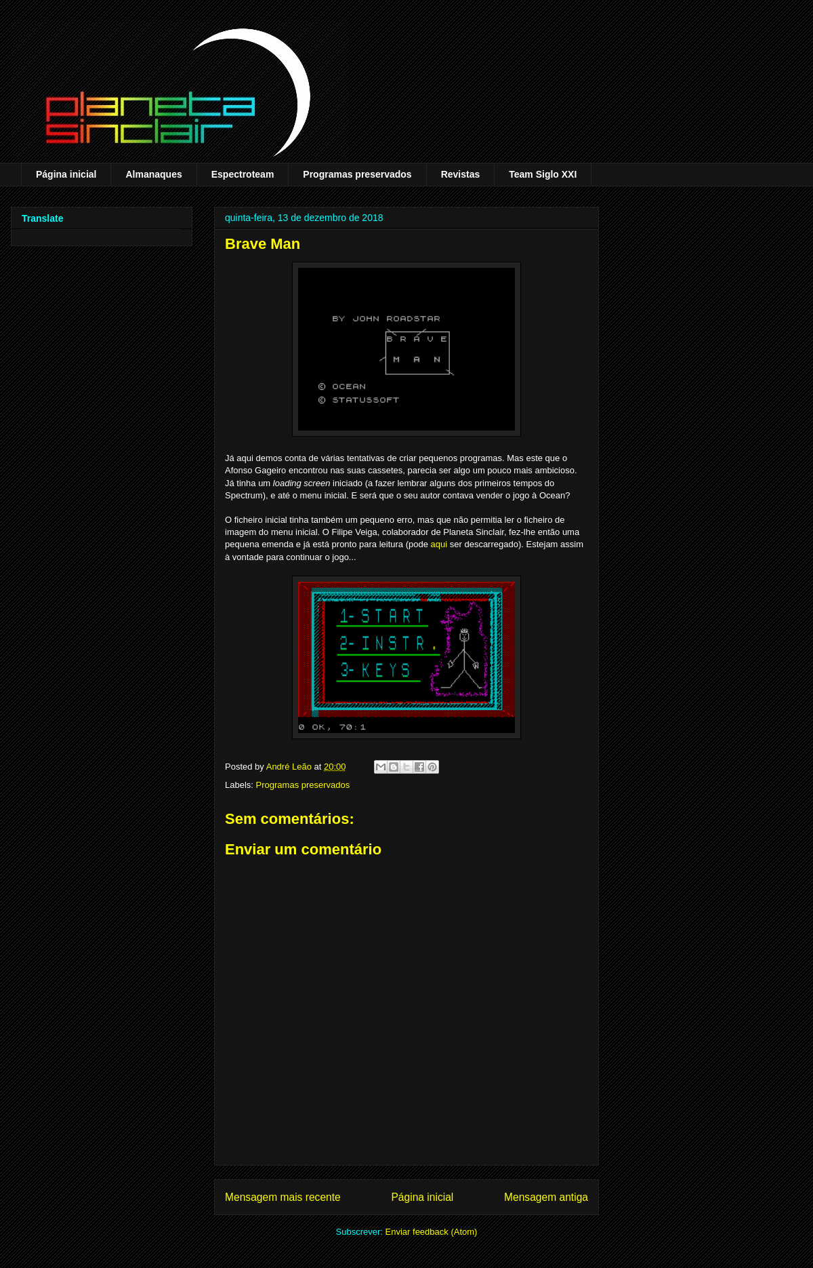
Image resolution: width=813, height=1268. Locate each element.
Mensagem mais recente (283, 1197)
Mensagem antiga (546, 1197)
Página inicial (66, 174)
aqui (439, 544)
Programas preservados (357, 174)
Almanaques (153, 174)
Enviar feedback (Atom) (431, 1232)
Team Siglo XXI (543, 174)
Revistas (460, 174)
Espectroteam (242, 174)
